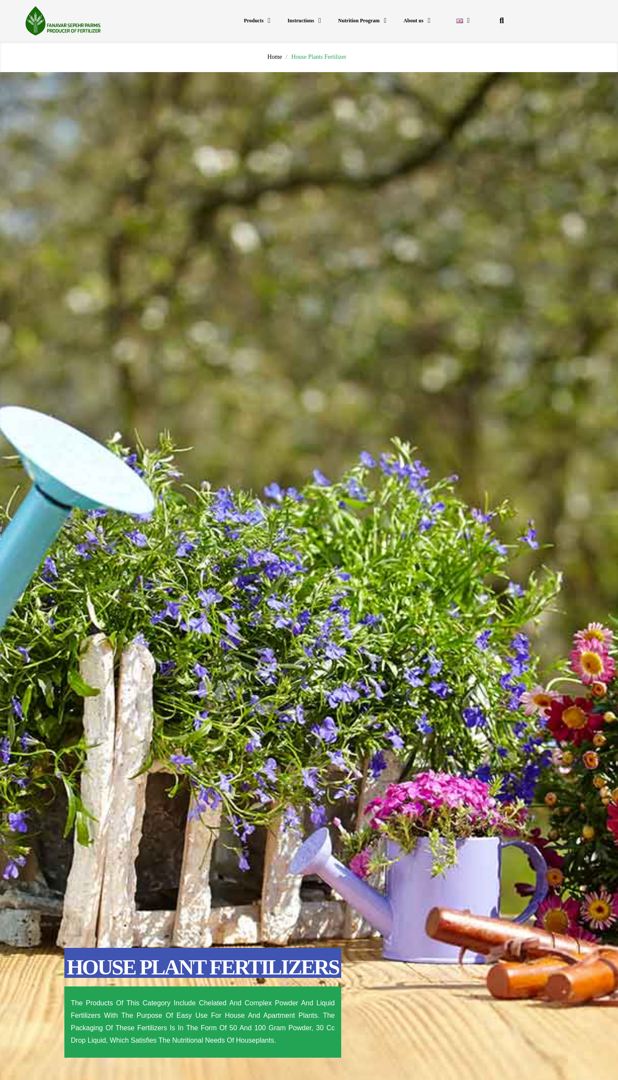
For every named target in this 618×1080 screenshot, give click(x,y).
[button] (501, 21)
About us (416, 20)
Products (257, 20)
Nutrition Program (362, 20)
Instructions (304, 20)
